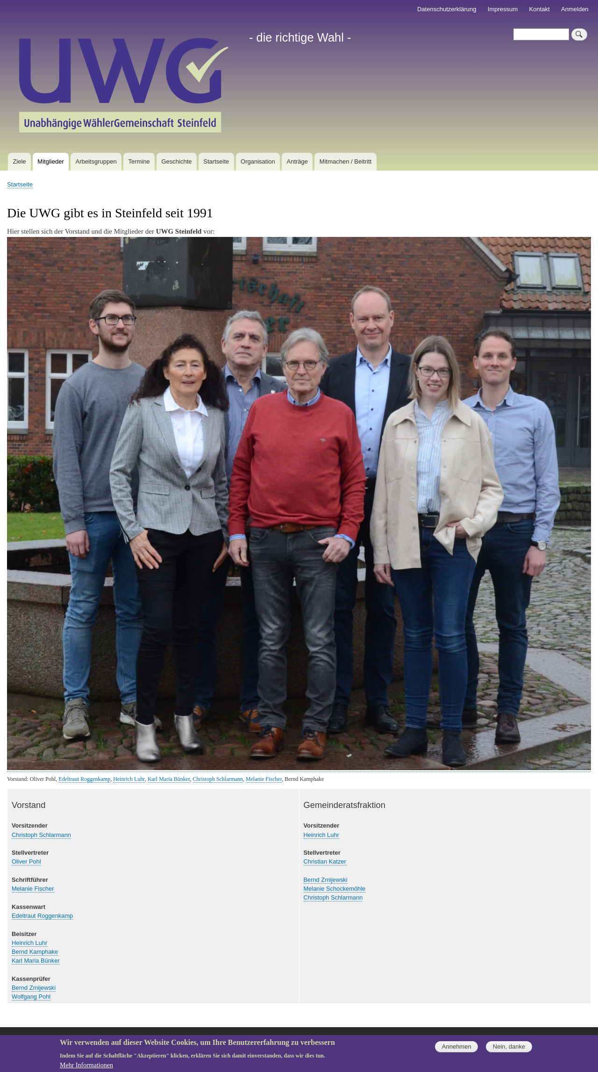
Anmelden (575, 9)
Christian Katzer (325, 861)
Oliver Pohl (26, 861)
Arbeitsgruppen (96, 161)
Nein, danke (509, 1050)
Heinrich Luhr (129, 779)
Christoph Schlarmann (218, 779)
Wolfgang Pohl (31, 996)
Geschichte (176, 161)
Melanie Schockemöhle (335, 888)
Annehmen (456, 1050)
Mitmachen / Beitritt (345, 161)
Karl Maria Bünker (169, 779)
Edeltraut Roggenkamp (84, 779)
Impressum (503, 9)
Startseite (216, 161)
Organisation (258, 161)
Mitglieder (50, 161)
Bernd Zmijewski (34, 987)
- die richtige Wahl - (300, 37)
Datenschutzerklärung (446, 9)
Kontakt (539, 9)
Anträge (297, 161)
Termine (139, 161)
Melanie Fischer (264, 779)
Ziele (19, 161)
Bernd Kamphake (35, 951)
